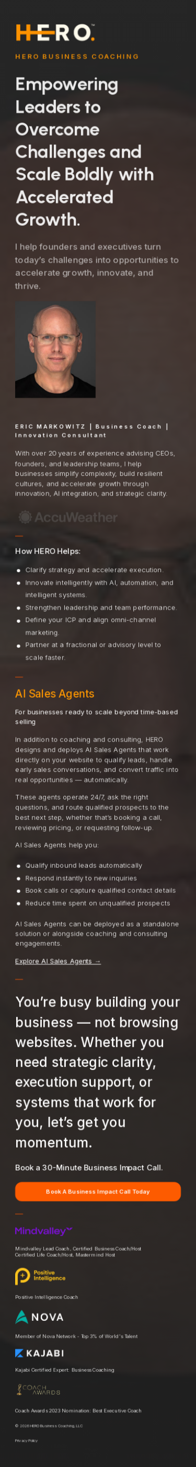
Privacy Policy (26, 1441)
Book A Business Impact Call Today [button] (97, 1192)
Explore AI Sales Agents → (58, 962)
